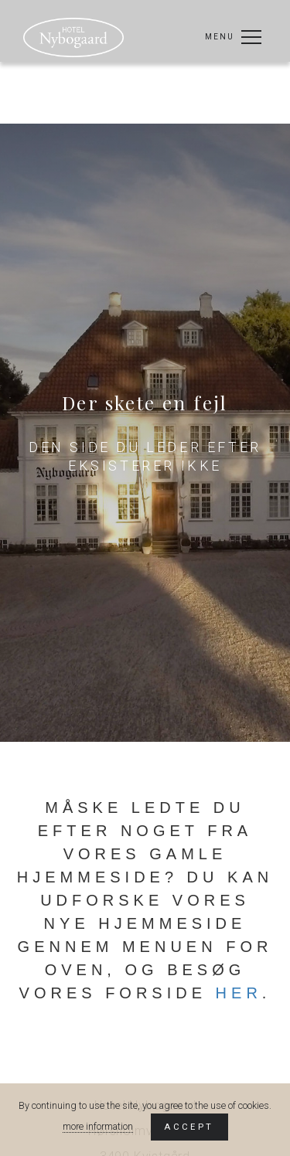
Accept (188, 1126)
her (239, 992)
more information (98, 1126)
